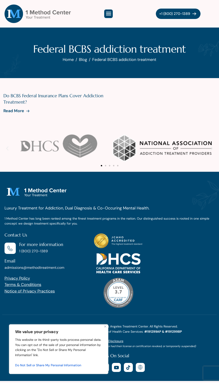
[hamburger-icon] (108, 13)
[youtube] (116, 367)
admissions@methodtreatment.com (34, 267)
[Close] (105, 326)
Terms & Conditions (23, 284)
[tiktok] (128, 367)
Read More (16, 111)
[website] (140, 367)
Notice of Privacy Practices (30, 291)
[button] (7, 148)
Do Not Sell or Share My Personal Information (48, 365)
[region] (58, 349)
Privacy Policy (17, 278)
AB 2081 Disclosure (109, 341)
